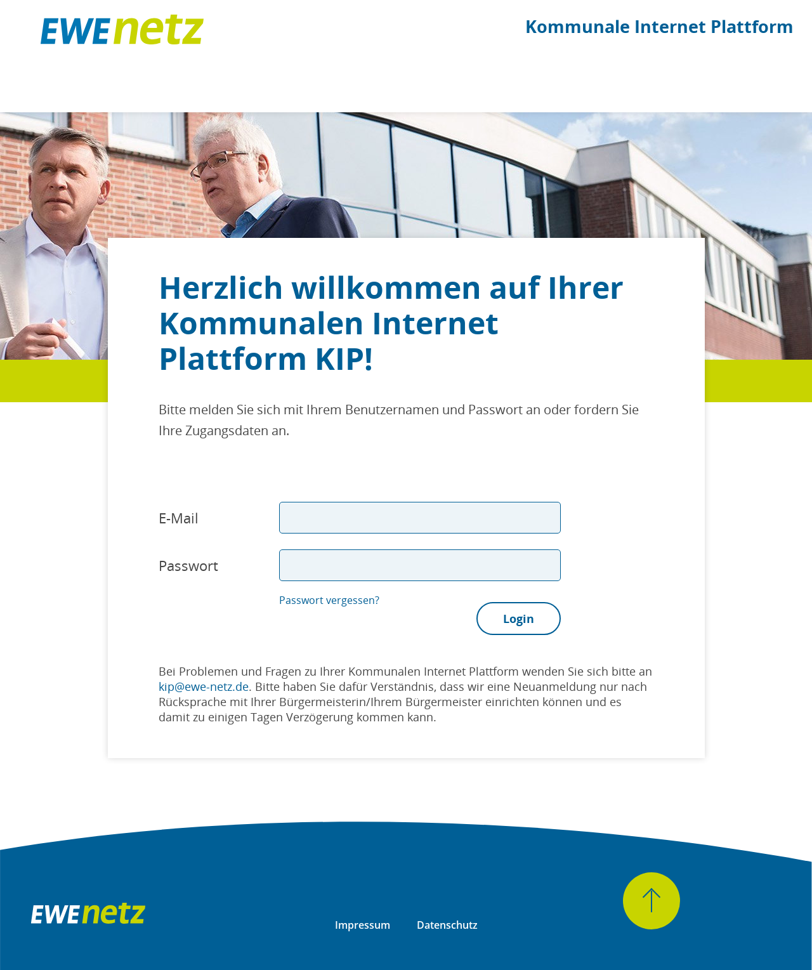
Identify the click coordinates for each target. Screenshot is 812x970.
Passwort (188, 565)
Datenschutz (447, 925)
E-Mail (179, 517)
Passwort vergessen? (329, 600)
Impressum (362, 925)
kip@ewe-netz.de (204, 686)
